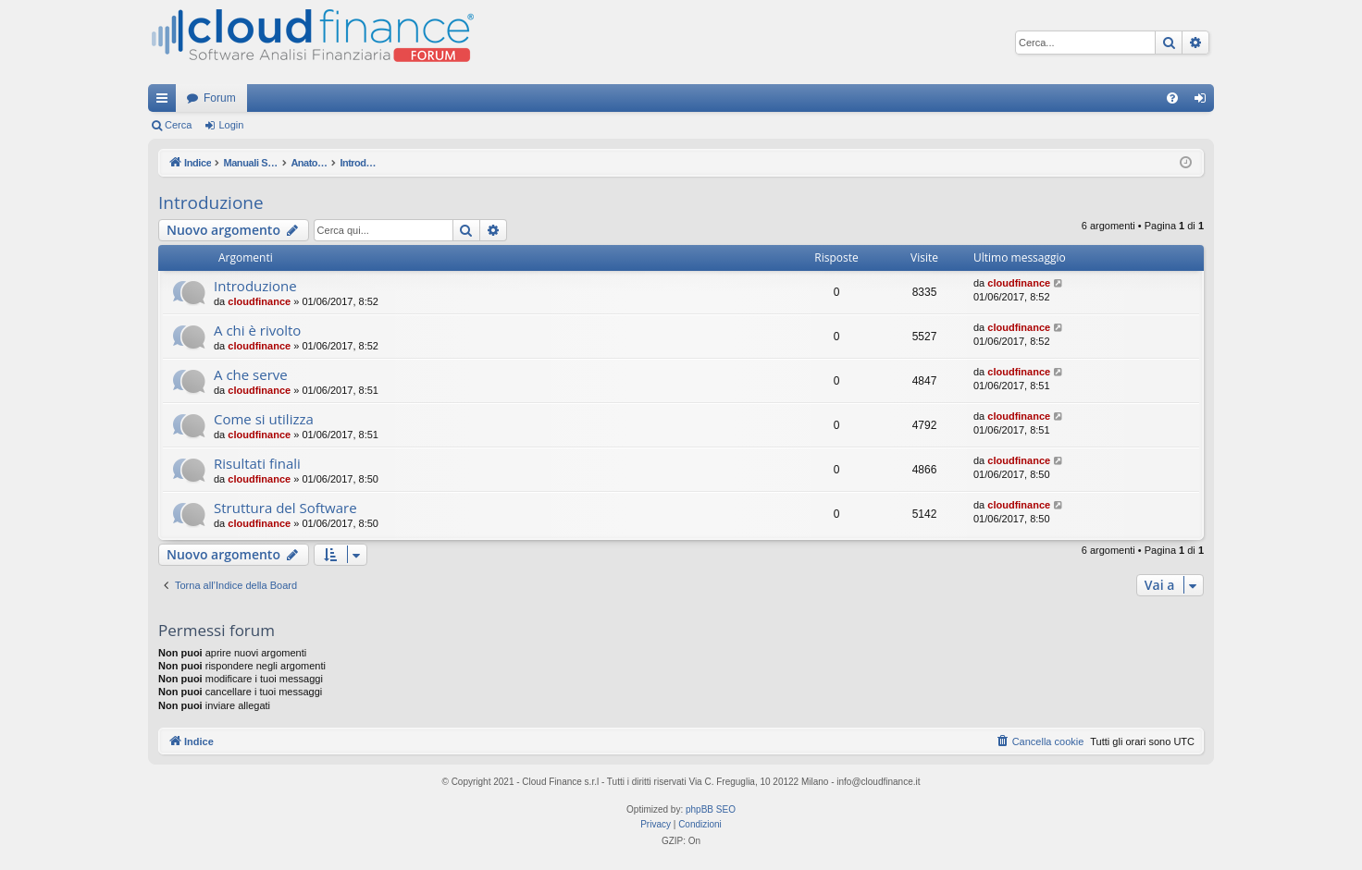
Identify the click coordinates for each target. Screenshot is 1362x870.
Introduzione (211, 202)
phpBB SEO (711, 809)
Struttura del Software (285, 507)
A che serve (251, 374)
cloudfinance (259, 301)
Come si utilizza (264, 419)
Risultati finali (257, 463)
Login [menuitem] (1204, 102)
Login (230, 124)
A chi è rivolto (257, 330)
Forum (220, 98)
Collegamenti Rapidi (165, 102)
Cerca (178, 124)
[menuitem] (1172, 98)
